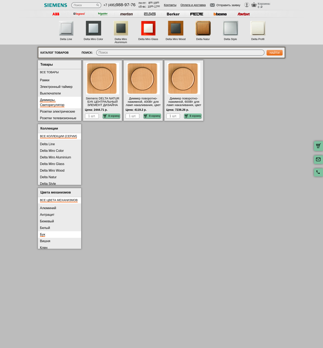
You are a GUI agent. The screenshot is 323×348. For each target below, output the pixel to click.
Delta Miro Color (93, 39)
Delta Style (230, 39)
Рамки (44, 80)
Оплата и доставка (193, 5)
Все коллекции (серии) (58, 136)
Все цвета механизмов (59, 200)
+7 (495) (119, 5)
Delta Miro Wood (176, 39)
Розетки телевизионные (58, 118)
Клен (43, 247)
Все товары (49, 72)
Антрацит (47, 214)
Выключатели (50, 93)
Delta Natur (203, 39)
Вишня (45, 241)
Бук (42, 234)
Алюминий (48, 208)
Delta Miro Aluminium (121, 41)
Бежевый (47, 221)
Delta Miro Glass (148, 39)
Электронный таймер (56, 86)
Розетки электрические (57, 111)
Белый (45, 228)
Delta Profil (257, 39)
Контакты (170, 5)
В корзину (111, 116)
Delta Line (66, 39)
